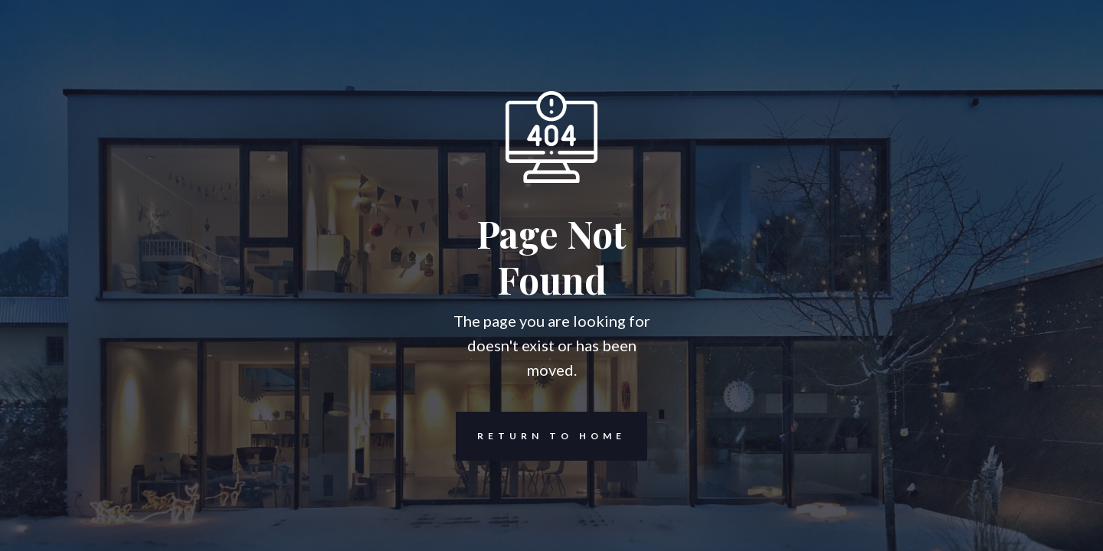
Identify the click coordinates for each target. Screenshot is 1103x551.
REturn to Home (541, 436)
